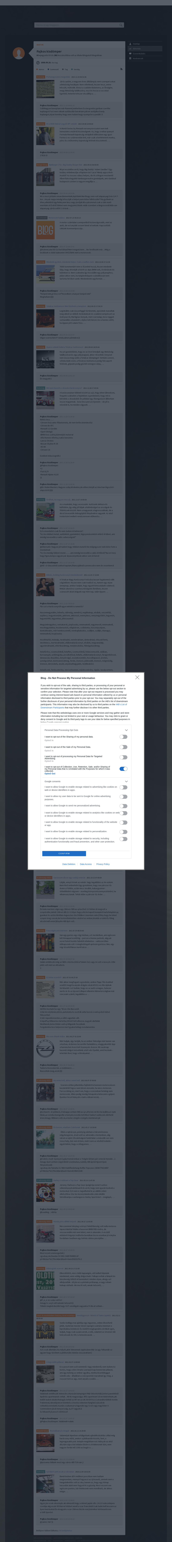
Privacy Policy (103, 864)
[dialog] (86, 771)
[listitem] (86, 730)
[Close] (138, 678)
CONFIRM (64, 853)
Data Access (86, 864)
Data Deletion (68, 864)
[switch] (123, 737)
